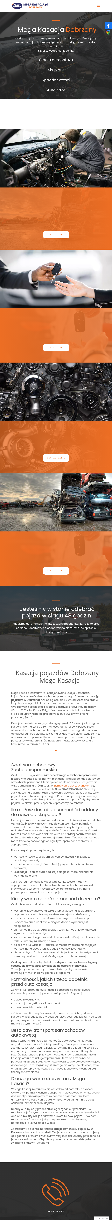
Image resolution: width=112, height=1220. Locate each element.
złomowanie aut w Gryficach (72, 785)
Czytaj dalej (56, 234)
